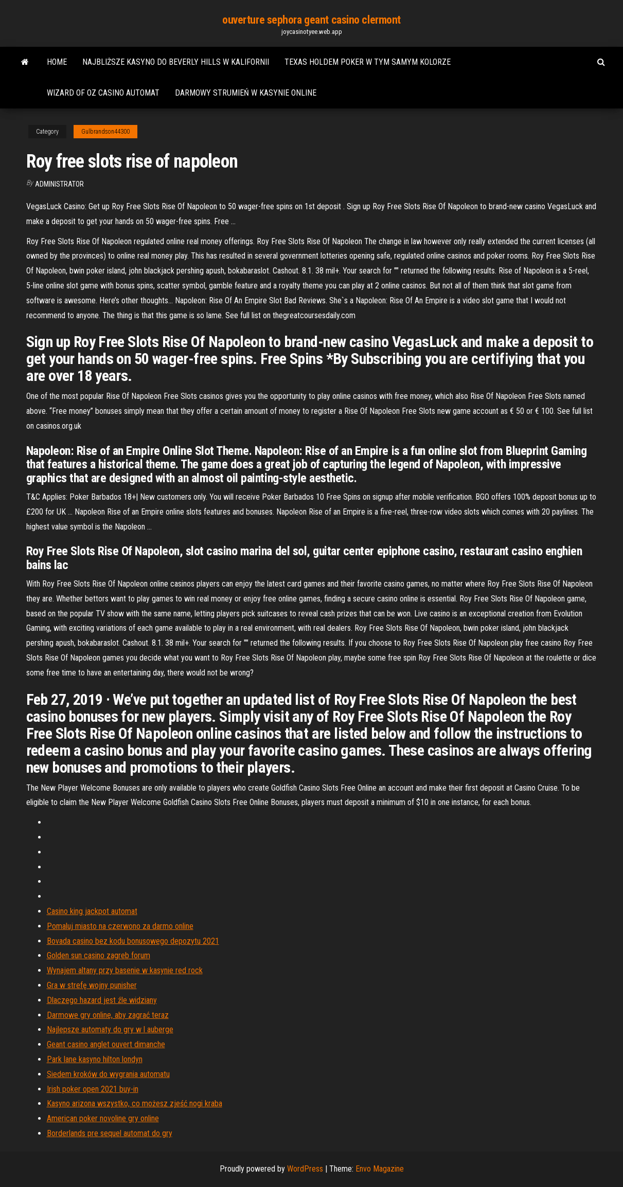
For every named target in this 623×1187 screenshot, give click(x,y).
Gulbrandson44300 (105, 131)
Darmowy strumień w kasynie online (245, 93)
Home (57, 62)
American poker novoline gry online (103, 1118)
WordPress (305, 1169)
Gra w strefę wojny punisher (92, 985)
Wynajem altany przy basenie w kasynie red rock (125, 970)
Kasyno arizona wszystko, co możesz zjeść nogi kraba (134, 1103)
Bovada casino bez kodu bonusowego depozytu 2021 (133, 941)
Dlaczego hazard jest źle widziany (102, 1000)
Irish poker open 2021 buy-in (92, 1089)
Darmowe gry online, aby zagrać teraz (108, 1015)
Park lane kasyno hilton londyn (95, 1059)
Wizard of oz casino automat (103, 93)
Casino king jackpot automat (92, 911)
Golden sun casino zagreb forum (98, 955)
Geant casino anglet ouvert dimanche (106, 1044)
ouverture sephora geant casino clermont (311, 19)
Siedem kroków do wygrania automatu (108, 1074)
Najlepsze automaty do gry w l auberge (110, 1029)
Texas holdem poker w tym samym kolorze (367, 62)
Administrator (59, 184)
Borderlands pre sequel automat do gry (109, 1133)
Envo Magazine (379, 1169)
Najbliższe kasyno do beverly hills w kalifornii (175, 62)
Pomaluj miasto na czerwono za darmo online (120, 926)
